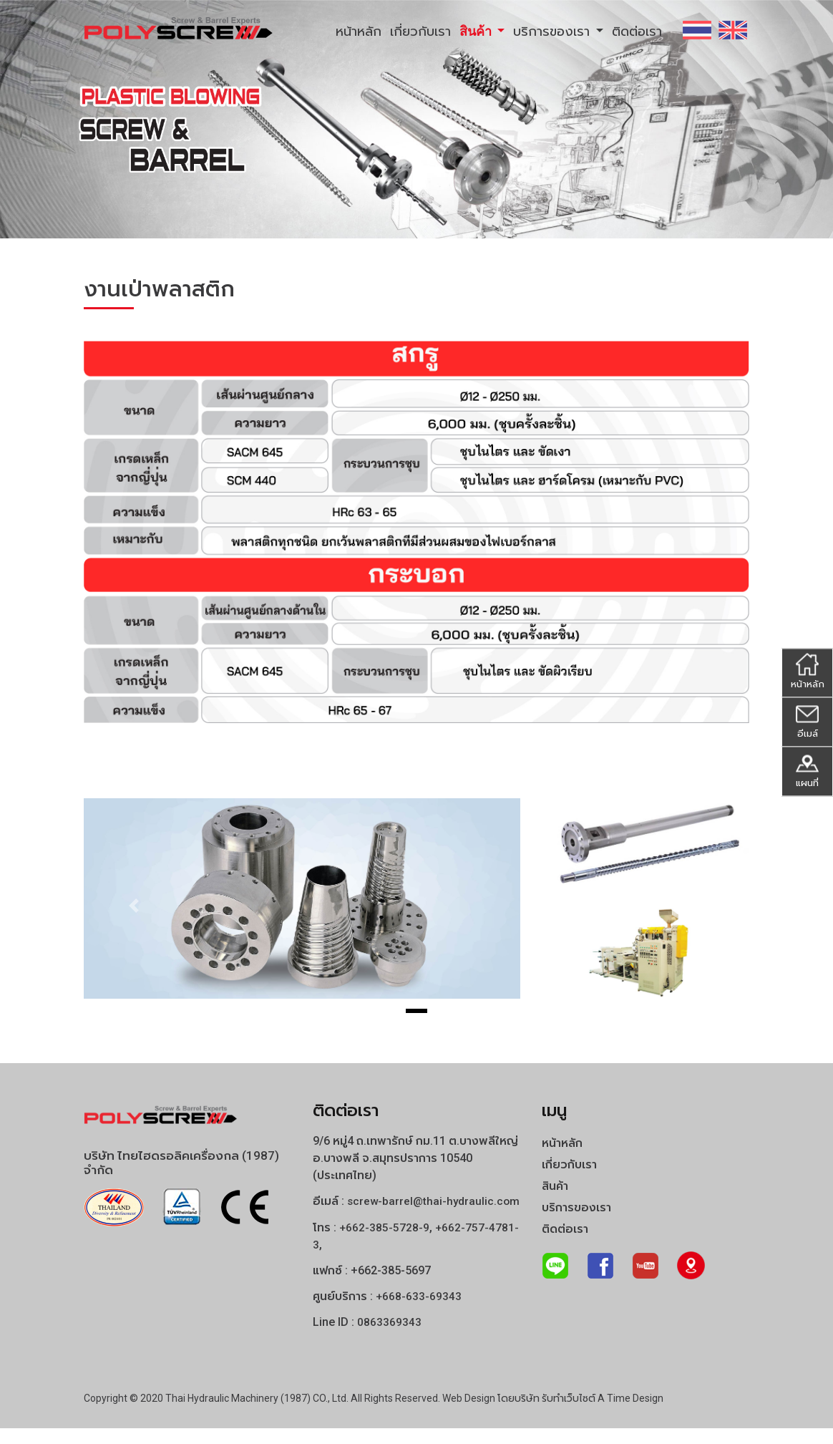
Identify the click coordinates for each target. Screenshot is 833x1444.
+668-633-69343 (419, 1312)
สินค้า (555, 1186)
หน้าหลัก (358, 31)
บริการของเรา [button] (553, 31)
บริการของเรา (576, 1207)
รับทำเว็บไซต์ (568, 1414)
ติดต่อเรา (637, 31)
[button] (134, 905)
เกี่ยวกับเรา (420, 31)
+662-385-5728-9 (384, 1244)
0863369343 (389, 1338)
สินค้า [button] (477, 31)
